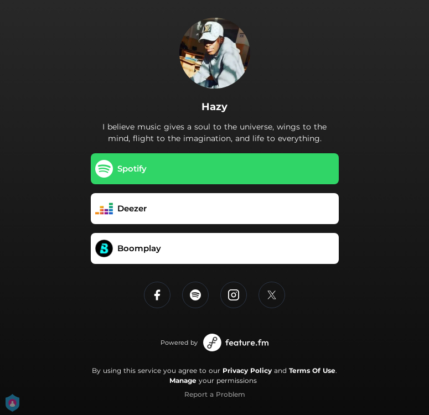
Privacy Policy (247, 370)
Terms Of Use (312, 370)
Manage (183, 380)
